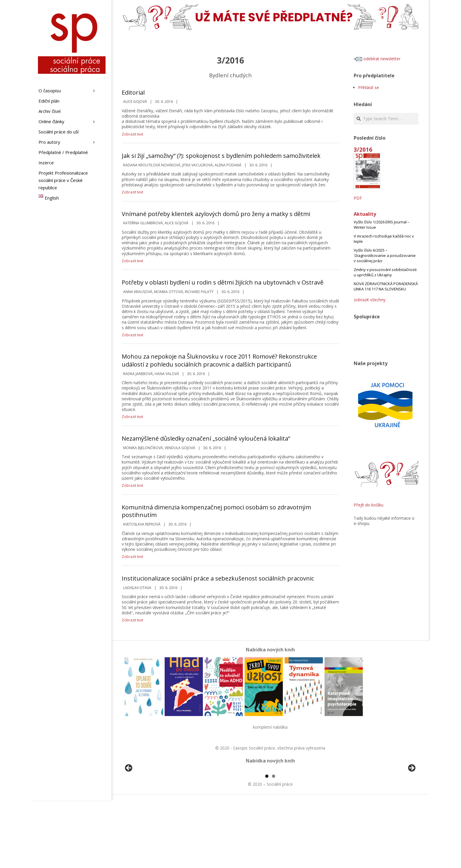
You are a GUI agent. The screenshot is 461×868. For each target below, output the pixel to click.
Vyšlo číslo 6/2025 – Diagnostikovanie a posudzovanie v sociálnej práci (385, 255)
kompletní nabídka (270, 727)
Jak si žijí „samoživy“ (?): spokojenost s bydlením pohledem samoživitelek (221, 156)
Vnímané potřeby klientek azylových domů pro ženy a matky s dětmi (216, 214)
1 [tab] (266, 843)
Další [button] (411, 802)
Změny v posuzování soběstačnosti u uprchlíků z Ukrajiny (385, 272)
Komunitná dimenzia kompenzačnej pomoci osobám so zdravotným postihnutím (216, 511)
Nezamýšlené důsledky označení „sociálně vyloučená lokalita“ (206, 438)
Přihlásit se (368, 87)
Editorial (133, 92)
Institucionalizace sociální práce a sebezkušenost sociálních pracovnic (218, 578)
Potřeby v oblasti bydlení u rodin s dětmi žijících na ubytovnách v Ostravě (222, 282)
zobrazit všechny (369, 299)
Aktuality (365, 214)
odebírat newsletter (377, 58)
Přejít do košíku (368, 505)
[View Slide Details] (145, 803)
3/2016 (363, 149)
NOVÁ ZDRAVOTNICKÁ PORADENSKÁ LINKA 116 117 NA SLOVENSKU (386, 286)
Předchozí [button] (129, 802)
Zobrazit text (132, 134)
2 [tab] (273, 843)
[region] (270, 803)
